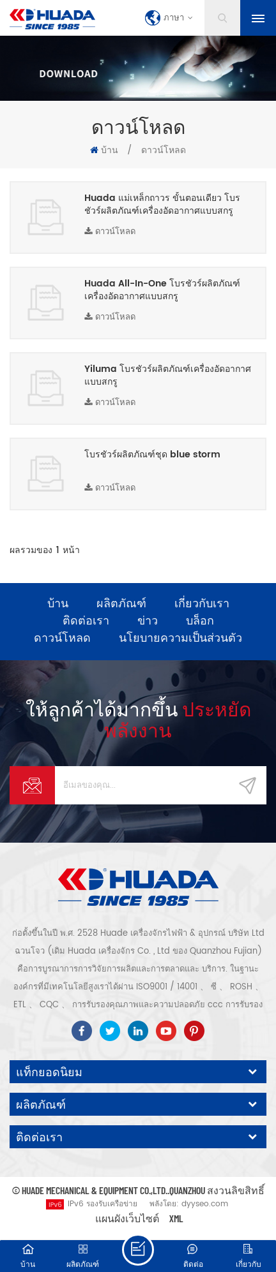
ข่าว (147, 620)
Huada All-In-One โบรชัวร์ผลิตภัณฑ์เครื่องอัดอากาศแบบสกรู (162, 290)
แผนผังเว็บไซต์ (127, 1218)
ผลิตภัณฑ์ (121, 603)
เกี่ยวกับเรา (201, 603)
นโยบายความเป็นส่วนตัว (180, 637)
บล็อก (200, 620)
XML (176, 1218)
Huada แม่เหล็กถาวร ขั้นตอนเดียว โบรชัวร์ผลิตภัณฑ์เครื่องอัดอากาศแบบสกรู (162, 205)
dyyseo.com (204, 1204)
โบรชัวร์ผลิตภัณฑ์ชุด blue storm (152, 455)
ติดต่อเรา (86, 620)
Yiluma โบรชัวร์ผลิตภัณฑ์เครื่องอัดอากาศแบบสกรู (167, 375)
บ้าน (104, 150)
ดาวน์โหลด (109, 232)
